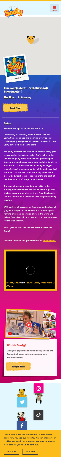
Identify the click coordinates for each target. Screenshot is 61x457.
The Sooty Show (12, 282)
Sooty (13, 12)
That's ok (11, 451)
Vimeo (10, 286)
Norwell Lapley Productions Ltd (41, 282)
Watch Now (19, 367)
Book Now (15, 108)
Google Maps (49, 240)
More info (30, 451)
